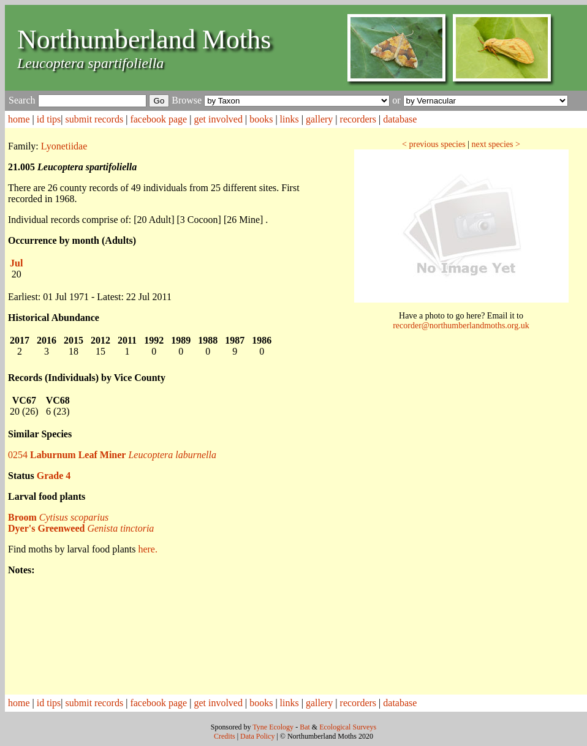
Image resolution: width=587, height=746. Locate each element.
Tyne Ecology (273, 727)
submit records (95, 119)
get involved (218, 119)
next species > (495, 144)
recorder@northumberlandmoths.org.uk (461, 325)
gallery (319, 119)
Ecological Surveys (347, 727)
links (289, 119)
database (400, 119)
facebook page (158, 119)
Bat (305, 727)
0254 (112, 455)
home (19, 119)
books (261, 119)
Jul (16, 263)
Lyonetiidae (64, 146)
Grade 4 (54, 475)
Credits (224, 736)
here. (147, 549)
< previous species (434, 144)
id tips (49, 119)
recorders (358, 119)
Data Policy (257, 736)
